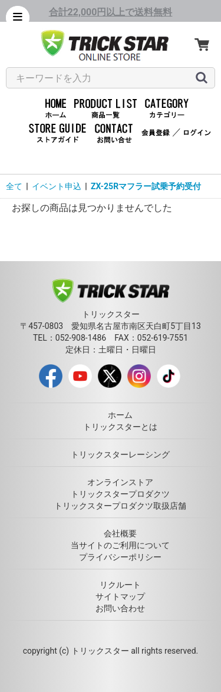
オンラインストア (120, 482)
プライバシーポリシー (120, 557)
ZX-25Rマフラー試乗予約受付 (146, 186)
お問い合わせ (120, 608)
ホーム (120, 415)
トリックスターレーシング (120, 454)
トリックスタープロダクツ (120, 494)
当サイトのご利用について (120, 545)
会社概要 (120, 533)
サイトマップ (120, 596)
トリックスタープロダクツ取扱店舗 (120, 505)
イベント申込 (56, 186)
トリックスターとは (120, 426)
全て (14, 186)
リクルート (120, 584)
